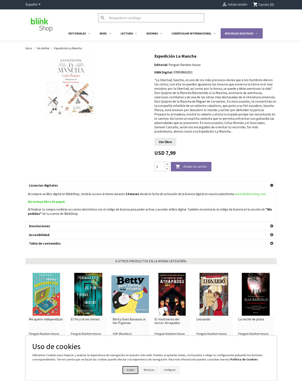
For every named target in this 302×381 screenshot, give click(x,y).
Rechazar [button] (149, 369)
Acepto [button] (130, 369)
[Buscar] (151, 17)
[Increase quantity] (167, 164)
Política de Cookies (244, 359)
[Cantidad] (159, 166)
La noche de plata (251, 287)
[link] (46, 278)
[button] (151, 185)
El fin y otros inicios (85, 287)
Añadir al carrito (191, 167)
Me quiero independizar (46, 287)
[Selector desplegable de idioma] (34, 4)
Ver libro (165, 142)
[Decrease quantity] (167, 168)
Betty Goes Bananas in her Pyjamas (129, 289)
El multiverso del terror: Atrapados (167, 289)
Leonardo (203, 287)
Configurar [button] (170, 369)
